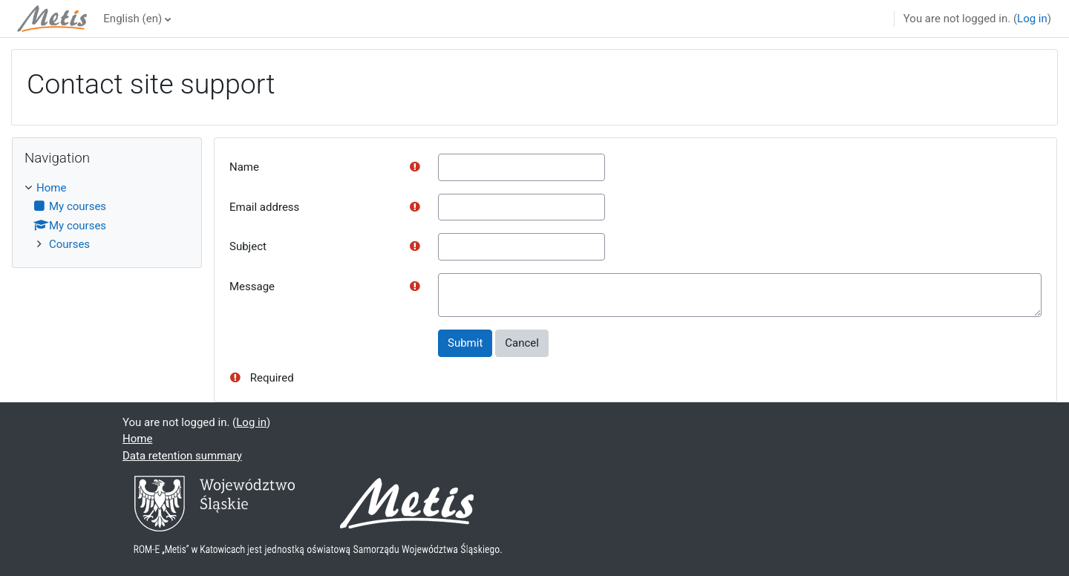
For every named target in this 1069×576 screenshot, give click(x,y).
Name (244, 167)
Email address (264, 207)
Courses (69, 244)
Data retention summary (182, 455)
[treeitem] (106, 216)
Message (252, 286)
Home (51, 187)
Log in (1032, 18)
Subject (248, 246)
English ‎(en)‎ (132, 18)
